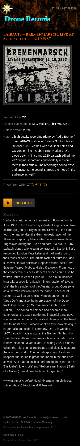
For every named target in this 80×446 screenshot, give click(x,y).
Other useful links (13, 434)
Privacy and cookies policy (18, 427)
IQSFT (35, 440)
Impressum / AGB (46, 427)
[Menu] (72, 17)
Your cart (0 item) (64, 7)
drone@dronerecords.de (53, 417)
